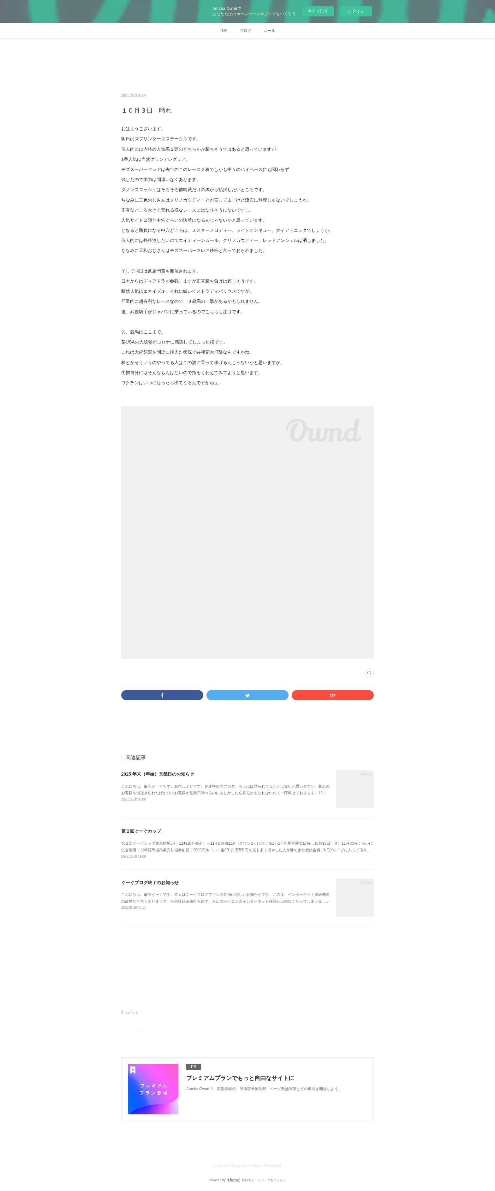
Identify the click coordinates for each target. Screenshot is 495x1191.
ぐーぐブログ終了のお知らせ (150, 882)
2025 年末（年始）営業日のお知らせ (157, 774)
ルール (269, 30)
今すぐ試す (318, 11)
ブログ (245, 30)
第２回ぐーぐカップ (141, 831)
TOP (223, 30)
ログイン (356, 11)
